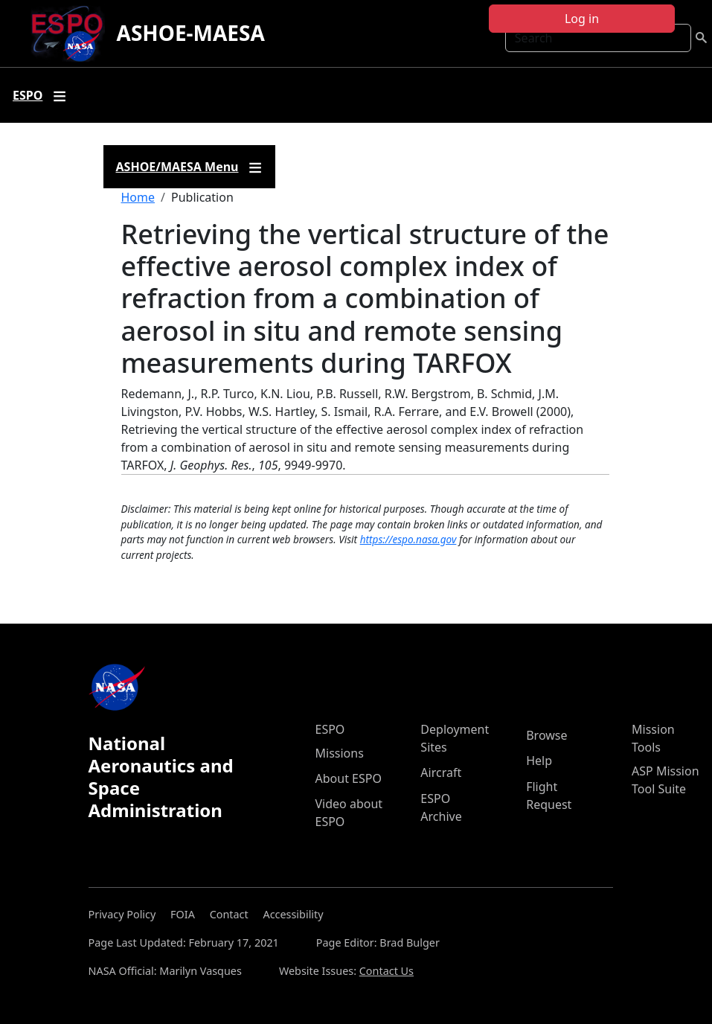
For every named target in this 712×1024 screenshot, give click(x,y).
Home (138, 197)
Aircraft (440, 772)
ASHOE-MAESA (191, 33)
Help (539, 760)
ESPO (330, 729)
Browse (546, 735)
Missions (339, 753)
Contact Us (386, 971)
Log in (582, 18)
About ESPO (348, 778)
